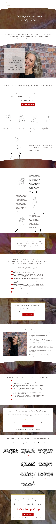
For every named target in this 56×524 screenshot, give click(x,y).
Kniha (38, 3)
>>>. (41, 107)
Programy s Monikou (33, 3)
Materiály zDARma (44, 3)
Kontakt (49, 3)
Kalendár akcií (26, 3)
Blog (22, 3)
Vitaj (19, 3)
